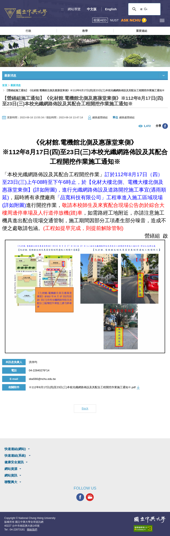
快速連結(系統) (15, 455)
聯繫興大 (10, 482)
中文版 (92, 9)
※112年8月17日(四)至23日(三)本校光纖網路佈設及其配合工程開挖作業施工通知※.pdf (82, 387)
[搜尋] (143, 9)
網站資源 (10, 469)
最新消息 (15, 85)
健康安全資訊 (14, 462)
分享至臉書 (165, 126)
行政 (28, 30)
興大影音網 (90, 497)
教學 (85, 30)
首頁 (4, 85)
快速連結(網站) (15, 449)
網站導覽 (74, 9)
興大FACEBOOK (80, 497)
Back (85, 408)
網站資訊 (10, 475)
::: (62, 9)
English (111, 9)
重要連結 (141, 30)
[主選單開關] (162, 20)
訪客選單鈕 (152, 20)
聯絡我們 (32, 529)
